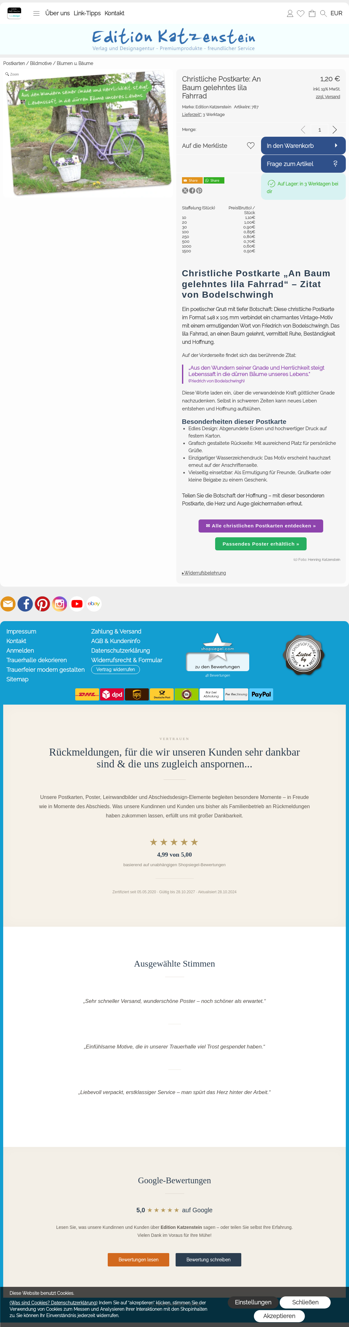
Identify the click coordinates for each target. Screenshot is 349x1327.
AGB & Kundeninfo (115, 641)
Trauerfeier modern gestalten (45, 669)
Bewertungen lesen (138, 1259)
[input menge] (319, 129)
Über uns (57, 13)
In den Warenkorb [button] (290, 145)
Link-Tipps (87, 13)
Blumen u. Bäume (75, 63)
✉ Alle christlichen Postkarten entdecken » (261, 525)
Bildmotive (41, 63)
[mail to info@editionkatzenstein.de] (8, 604)
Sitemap (17, 679)
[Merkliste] (300, 13)
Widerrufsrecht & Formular (126, 660)
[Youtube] (77, 604)
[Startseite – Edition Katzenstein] (14, 9)
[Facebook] (25, 604)
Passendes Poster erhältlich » (261, 544)
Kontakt (114, 13)
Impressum (21, 631)
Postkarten (14, 63)
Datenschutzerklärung (120, 650)
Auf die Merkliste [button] (204, 145)
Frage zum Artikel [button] (290, 164)
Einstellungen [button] (253, 1302)
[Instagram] (60, 604)
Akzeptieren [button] (279, 1316)
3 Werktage (203, 114)
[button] (36, 13)
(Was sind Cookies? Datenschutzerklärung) (54, 1302)
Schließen (305, 1302)
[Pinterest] (42, 604)
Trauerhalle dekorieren (36, 660)
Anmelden (290, 13)
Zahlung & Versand (116, 631)
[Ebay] (94, 604)
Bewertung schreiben (208, 1259)
